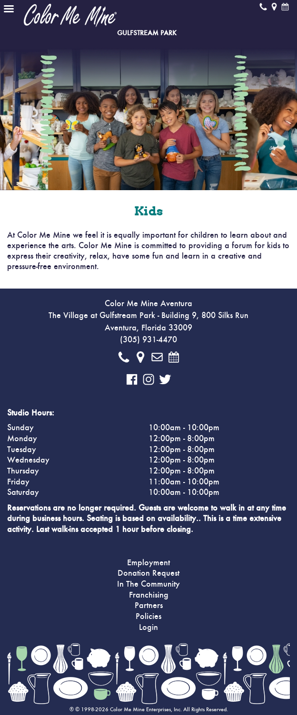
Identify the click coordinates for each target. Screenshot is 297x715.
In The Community (148, 584)
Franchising (148, 595)
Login (148, 627)
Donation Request (148, 573)
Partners (149, 605)
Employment (148, 563)
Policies (148, 616)
